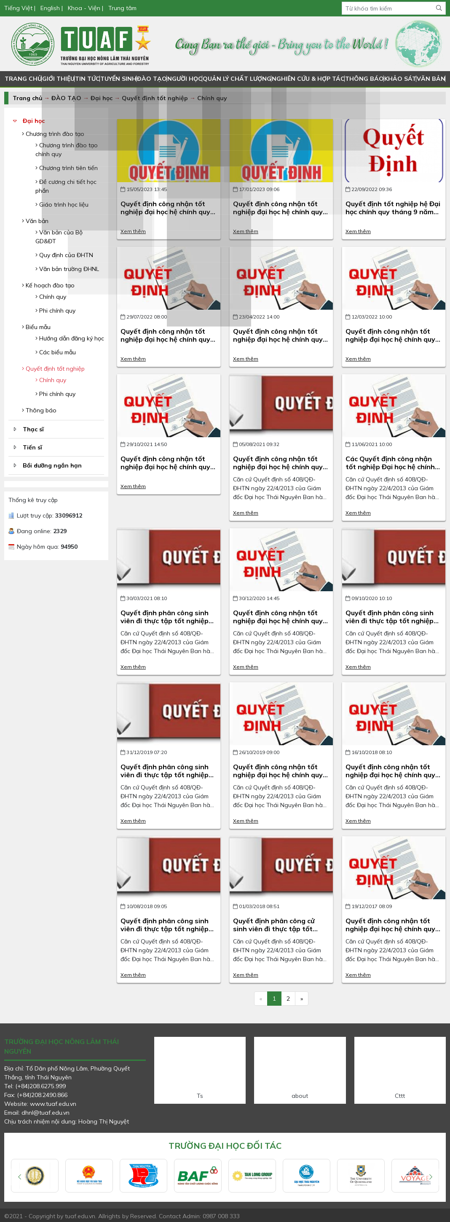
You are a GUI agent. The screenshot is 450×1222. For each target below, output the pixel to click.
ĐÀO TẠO (152, 78)
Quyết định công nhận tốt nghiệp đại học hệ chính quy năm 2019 (278, 774)
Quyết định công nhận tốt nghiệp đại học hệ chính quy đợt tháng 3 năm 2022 (390, 339)
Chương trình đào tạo (53, 134)
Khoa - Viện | (85, 8)
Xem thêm (133, 231)
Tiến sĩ (32, 447)
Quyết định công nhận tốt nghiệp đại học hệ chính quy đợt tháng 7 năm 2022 (165, 339)
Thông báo (39, 410)
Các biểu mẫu (55, 352)
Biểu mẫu (36, 327)
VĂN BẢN (428, 78)
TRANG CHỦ (23, 78)
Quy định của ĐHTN (64, 255)
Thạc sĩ (33, 429)
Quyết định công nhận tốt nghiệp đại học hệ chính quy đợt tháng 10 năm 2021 (165, 466)
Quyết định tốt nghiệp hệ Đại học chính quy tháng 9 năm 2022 (393, 211)
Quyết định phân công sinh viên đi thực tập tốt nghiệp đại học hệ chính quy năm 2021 (165, 624)
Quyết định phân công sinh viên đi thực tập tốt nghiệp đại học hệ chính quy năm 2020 (390, 624)
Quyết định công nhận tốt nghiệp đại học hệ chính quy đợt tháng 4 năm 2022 (278, 339)
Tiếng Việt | (20, 8)
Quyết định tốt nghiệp (155, 98)
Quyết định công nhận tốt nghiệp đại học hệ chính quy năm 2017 (390, 928)
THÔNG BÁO (362, 78)
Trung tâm (122, 8)
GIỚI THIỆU (58, 78)
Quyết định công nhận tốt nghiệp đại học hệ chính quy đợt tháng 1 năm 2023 (278, 211)
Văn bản (35, 221)
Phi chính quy (55, 310)
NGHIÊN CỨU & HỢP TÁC (307, 78)
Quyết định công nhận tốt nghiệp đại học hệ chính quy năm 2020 (278, 620)
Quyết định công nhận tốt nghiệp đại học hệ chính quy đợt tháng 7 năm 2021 (278, 466)
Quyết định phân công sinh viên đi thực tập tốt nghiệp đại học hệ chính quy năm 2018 (165, 932)
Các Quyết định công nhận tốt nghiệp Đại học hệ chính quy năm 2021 (390, 466)
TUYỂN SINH (119, 78)
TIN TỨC (87, 78)
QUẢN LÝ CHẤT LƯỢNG (237, 78)
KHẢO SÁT (397, 78)
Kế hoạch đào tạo (48, 285)
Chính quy (212, 98)
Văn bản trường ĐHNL (67, 269)
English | (51, 8)
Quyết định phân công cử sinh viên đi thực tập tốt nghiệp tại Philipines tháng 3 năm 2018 (280, 932)
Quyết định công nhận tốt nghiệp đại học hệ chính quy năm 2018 (390, 774)
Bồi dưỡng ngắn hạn (52, 465)
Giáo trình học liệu (61, 204)
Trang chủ (27, 98)
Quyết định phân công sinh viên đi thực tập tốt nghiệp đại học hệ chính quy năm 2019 (165, 778)
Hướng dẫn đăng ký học (69, 338)
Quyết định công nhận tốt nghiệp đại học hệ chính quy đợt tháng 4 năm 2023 (165, 211)
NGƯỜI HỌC (185, 78)
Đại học (102, 98)
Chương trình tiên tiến (66, 168)
